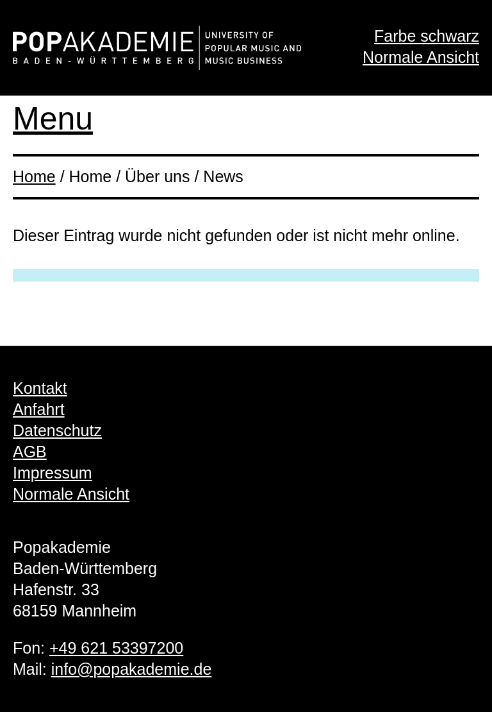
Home (34, 176)
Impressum (52, 473)
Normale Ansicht (421, 57)
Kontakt (40, 388)
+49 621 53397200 (116, 648)
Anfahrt (39, 409)
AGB (30, 452)
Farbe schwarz (426, 36)
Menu (53, 119)
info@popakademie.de (131, 669)
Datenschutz (57, 430)
